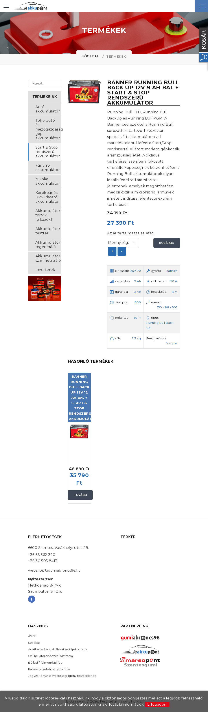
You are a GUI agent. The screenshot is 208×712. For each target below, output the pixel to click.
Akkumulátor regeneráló (47, 244)
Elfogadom (158, 704)
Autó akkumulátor (47, 109)
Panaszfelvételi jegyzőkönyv (49, 669)
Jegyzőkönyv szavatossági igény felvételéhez (62, 675)
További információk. (126, 704)
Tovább (80, 495)
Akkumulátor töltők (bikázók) (47, 215)
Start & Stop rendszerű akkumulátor (47, 151)
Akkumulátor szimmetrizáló (48, 258)
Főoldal (90, 56)
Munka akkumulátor (47, 181)
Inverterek (45, 270)
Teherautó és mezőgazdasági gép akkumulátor (48, 129)
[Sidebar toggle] (202, 6)
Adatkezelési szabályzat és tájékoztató (57, 649)
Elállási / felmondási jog (45, 662)
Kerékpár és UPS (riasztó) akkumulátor (47, 197)
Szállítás (34, 642)
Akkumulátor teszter (47, 231)
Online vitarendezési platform (50, 656)
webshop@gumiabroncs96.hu (56, 570)
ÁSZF (32, 636)
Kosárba (166, 243)
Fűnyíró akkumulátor (47, 167)
